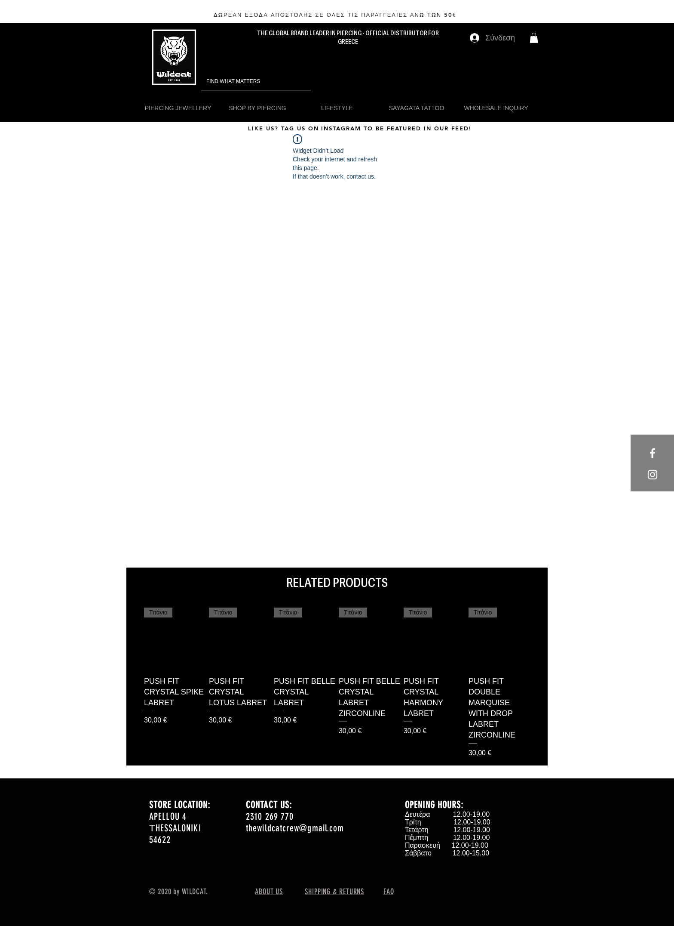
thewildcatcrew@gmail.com (295, 828)
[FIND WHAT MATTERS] (244, 81)
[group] (337, 683)
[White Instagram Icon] (652, 474)
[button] (534, 38)
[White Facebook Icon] (652, 453)
